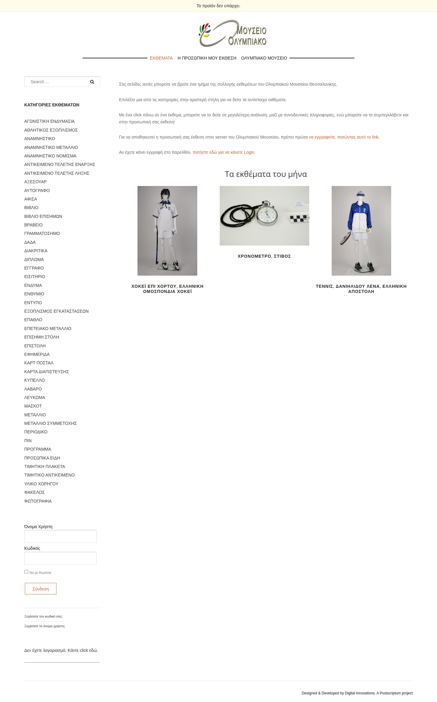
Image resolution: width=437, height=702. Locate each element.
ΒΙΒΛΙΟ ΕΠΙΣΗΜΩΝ (43, 216)
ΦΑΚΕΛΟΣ (34, 492)
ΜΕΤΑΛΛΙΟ (35, 414)
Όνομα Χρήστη (38, 526)
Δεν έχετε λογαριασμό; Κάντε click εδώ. (61, 650)
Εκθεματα (161, 58)
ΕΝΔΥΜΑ (33, 285)
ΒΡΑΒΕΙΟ (33, 224)
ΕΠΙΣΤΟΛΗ (35, 345)
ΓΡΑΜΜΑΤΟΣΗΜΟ (42, 233)
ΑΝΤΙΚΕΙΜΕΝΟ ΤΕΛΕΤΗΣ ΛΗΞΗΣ (56, 173)
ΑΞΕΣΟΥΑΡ (35, 181)
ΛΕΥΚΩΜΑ (34, 397)
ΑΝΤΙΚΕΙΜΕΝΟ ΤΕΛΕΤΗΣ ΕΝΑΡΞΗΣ (59, 164)
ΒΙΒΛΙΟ (31, 207)
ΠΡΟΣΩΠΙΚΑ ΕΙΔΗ (42, 458)
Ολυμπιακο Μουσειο (264, 58)
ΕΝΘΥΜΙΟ (34, 293)
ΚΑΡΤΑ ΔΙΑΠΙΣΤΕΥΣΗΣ (46, 371)
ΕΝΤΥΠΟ (33, 302)
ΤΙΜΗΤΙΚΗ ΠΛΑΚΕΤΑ (44, 466)
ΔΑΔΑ (30, 242)
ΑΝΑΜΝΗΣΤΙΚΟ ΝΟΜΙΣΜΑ (50, 155)
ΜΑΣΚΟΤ (33, 406)
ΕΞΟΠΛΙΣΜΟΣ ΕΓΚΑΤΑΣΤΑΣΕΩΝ (56, 311)
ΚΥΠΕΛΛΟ (34, 380)
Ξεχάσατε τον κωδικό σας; (43, 616)
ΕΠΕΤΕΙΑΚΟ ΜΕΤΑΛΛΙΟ (47, 328)
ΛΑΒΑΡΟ (33, 389)
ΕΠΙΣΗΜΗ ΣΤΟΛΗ (41, 337)
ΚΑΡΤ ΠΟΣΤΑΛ (38, 362)
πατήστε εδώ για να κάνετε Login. (224, 152)
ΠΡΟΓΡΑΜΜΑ (37, 449)
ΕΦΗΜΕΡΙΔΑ (37, 354)
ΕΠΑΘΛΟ (33, 319)
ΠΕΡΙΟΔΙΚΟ (35, 431)
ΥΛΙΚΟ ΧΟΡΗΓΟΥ (41, 483)
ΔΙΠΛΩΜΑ (34, 259)
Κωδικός (32, 548)
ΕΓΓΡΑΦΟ (34, 268)
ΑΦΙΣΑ (30, 199)
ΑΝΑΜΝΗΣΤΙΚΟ (39, 138)
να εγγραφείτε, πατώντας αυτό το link (343, 137)
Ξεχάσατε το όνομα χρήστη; (44, 626)
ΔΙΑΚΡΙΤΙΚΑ (35, 250)
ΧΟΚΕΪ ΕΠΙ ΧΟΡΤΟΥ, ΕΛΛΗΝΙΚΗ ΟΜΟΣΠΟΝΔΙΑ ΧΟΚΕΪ (167, 289)
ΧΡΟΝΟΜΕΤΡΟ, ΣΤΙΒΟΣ (264, 256)
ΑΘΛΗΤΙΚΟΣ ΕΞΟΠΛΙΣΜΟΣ (51, 130)
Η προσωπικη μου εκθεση (207, 58)
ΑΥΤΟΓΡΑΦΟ (37, 190)
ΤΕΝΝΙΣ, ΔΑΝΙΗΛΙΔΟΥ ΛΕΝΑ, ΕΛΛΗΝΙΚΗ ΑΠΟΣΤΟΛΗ (361, 289)
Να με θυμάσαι (40, 572)
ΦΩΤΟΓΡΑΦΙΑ (38, 501)
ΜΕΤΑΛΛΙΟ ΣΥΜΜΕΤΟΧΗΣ (50, 423)
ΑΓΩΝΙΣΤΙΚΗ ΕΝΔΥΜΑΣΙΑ (49, 121)
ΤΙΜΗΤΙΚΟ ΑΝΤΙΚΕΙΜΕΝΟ (49, 475)
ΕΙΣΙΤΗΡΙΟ (34, 276)
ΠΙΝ (28, 440)
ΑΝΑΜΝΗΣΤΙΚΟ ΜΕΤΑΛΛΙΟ (51, 147)
